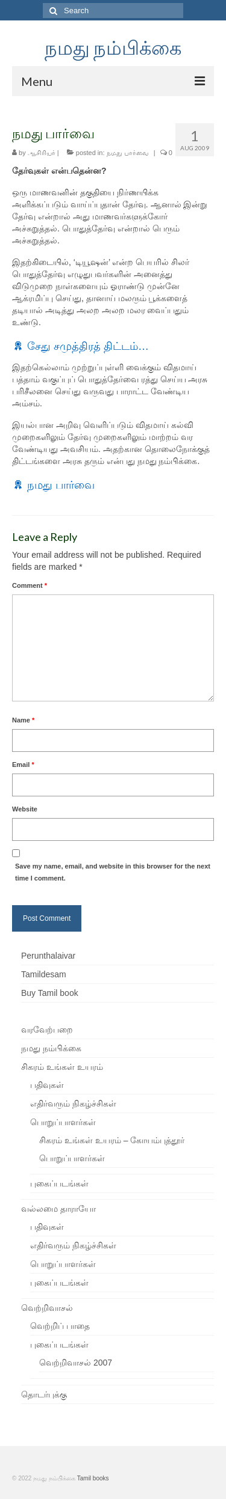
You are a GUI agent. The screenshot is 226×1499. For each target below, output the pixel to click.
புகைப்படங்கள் (59, 1183)
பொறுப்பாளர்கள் (63, 1122)
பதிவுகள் (47, 1085)
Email (23, 764)
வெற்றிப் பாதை (60, 1326)
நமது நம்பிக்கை (113, 47)
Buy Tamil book (49, 993)
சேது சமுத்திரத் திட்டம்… (88, 346)
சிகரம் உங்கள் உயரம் (62, 1067)
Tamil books (93, 1478)
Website (24, 809)
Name (23, 720)
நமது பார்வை (128, 152)
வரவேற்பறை (47, 1029)
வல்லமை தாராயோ (58, 1209)
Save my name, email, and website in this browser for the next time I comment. (112, 872)
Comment (29, 585)
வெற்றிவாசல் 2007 (75, 1362)
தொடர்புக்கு (44, 1394)
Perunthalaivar (48, 955)
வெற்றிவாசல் (47, 1308)
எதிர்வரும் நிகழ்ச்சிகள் (73, 1103)
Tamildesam (43, 974)
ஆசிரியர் (41, 152)
